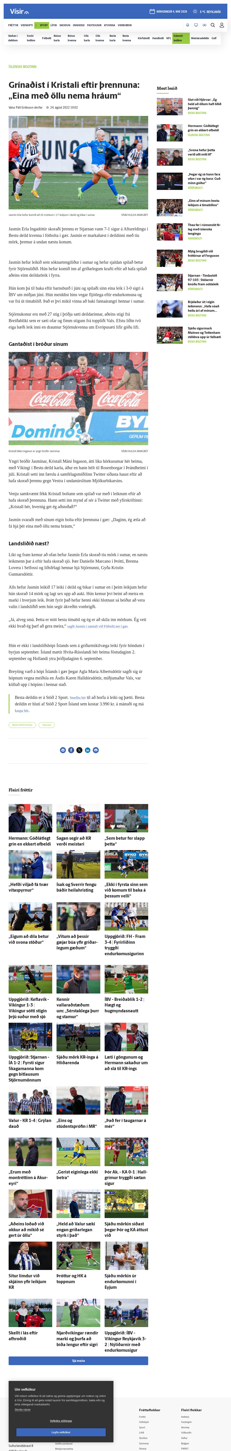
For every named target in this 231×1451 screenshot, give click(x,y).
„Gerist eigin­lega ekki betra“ (77, 1125)
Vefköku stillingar (35, 1432)
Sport (147, 1346)
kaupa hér (29, 710)
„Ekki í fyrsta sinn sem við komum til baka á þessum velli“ (123, 886)
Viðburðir (189, 1351)
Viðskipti (149, 1340)
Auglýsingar (68, 1356)
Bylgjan (188, 1362)
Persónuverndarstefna (24, 1360)
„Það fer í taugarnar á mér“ (124, 1081)
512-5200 (73, 1351)
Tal (185, 1379)
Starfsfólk (66, 1378)
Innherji (188, 1334)
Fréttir (147, 1334)
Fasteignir (189, 1340)
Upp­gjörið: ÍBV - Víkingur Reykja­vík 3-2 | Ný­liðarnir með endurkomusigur (123, 1265)
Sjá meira (78, 1279)
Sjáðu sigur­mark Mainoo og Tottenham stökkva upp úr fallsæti (204, 333)
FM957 (188, 1368)
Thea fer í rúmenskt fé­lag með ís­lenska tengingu (204, 230)
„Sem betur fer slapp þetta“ (124, 837)
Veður (187, 1357)
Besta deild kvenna (22, 725)
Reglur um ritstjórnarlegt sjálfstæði (25, 1353)
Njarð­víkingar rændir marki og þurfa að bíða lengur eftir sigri (77, 1265)
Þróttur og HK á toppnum (75, 1212)
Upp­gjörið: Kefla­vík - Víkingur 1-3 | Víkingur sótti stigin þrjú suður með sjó (30, 986)
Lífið (146, 1351)
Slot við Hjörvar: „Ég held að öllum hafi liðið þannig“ (204, 104)
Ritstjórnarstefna (71, 1367)
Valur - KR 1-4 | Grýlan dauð (28, 1081)
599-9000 (21, 1376)
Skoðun (148, 1357)
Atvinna (188, 1346)
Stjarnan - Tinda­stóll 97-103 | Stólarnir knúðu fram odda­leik (203, 280)
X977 (186, 1373)
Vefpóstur (67, 1390)
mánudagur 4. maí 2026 (170, 13)
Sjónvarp (149, 1362)
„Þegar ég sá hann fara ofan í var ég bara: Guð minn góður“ (204, 179)
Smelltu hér (80, 697)
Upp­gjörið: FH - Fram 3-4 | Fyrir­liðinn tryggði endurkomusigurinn (123, 933)
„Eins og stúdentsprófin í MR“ (78, 1081)
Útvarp (147, 1368)
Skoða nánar (23, 1421)
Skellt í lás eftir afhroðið (26, 1260)
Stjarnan (46, 725)
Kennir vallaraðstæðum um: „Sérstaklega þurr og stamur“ (75, 986)
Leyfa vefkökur (86, 1432)
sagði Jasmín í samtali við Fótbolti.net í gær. (105, 626)
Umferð (65, 1384)
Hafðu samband (71, 1362)
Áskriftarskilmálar (72, 1373)
